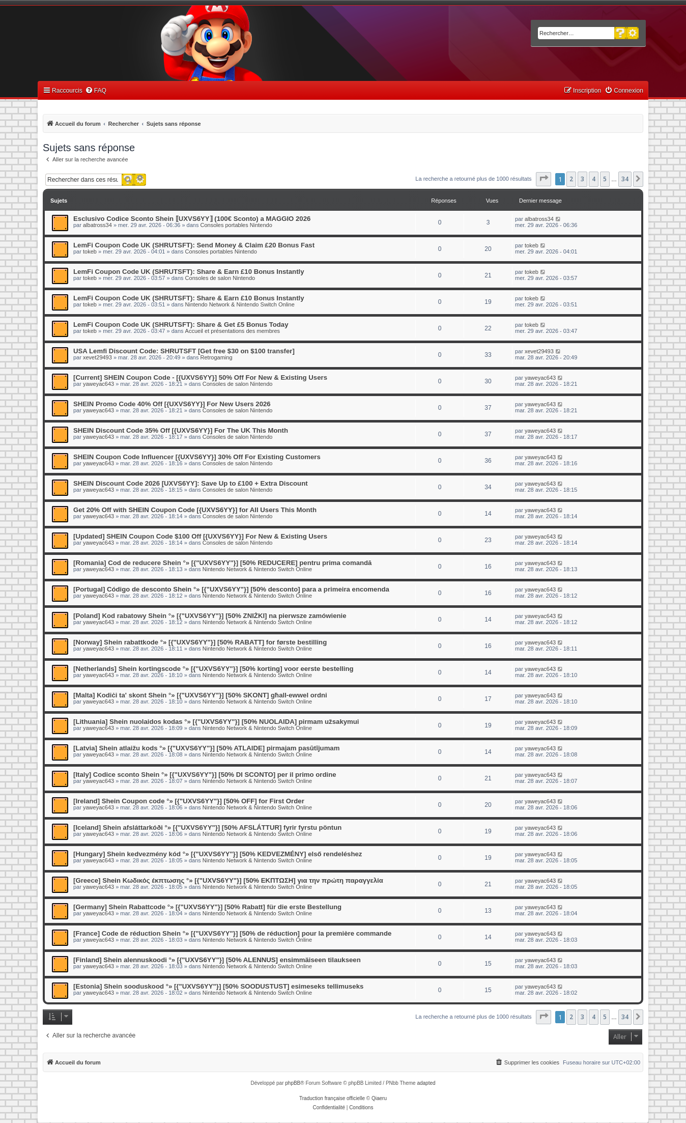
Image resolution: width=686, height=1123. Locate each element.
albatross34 (97, 225)
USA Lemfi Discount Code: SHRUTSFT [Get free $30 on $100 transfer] (184, 351)
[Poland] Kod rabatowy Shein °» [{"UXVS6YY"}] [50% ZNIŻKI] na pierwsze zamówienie (210, 616)
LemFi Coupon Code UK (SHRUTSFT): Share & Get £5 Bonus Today (181, 324)
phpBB (292, 1083)
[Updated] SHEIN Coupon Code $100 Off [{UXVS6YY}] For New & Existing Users (200, 536)
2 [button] (571, 179)
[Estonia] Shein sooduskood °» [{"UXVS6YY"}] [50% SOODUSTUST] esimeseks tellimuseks (218, 986)
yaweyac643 (98, 384)
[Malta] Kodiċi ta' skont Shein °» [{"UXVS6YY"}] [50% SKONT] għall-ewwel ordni (200, 695)
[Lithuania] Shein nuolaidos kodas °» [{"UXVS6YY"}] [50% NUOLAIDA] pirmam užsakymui (216, 721)
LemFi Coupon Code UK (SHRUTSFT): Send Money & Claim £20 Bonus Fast (194, 245)
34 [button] (624, 179)
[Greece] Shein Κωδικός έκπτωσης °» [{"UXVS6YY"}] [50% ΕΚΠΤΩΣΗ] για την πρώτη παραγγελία (228, 880)
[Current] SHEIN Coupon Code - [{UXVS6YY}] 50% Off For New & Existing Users (200, 377)
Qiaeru (379, 1098)
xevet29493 (97, 357)
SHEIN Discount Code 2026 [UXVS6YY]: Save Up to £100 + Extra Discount (190, 483)
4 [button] (593, 179)
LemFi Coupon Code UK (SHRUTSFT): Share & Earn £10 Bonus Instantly (188, 271)
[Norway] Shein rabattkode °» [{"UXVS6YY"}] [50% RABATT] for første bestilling (200, 642)
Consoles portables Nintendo (236, 225)
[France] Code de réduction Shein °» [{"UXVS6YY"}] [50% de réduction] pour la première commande (232, 933)
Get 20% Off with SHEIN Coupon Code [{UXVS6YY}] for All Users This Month (195, 510)
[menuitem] (95, 91)
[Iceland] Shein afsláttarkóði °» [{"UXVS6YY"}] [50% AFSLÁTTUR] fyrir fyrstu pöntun (207, 827)
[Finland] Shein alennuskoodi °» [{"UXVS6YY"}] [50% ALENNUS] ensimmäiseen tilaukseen (217, 960)
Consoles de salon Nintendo (220, 278)
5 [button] (605, 179)
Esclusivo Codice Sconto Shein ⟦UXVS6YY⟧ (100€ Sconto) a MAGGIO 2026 (191, 218)
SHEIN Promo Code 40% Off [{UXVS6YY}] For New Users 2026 (172, 404)
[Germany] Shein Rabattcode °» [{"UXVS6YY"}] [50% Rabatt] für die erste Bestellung (207, 907)
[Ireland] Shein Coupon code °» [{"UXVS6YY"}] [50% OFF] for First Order (188, 801)
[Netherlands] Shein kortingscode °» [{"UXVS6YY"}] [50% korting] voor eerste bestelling (213, 668)
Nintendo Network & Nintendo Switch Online (240, 304)
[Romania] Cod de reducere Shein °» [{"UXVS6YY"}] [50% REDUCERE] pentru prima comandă (222, 563)
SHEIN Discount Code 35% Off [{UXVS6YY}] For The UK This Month (180, 430)
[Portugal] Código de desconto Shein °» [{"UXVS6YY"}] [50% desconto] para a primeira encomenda (231, 589)
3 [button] (582, 179)
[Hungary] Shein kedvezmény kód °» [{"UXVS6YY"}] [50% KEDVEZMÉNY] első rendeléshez (217, 854)
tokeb (90, 251)
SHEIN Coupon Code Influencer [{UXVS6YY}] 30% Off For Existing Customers (197, 457)
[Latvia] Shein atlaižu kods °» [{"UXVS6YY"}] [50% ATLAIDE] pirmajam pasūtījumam (206, 748)
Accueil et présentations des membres (232, 331)
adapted (426, 1083)
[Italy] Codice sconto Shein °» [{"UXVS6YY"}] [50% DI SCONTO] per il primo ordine (204, 774)
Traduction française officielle (332, 1098)
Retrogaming (217, 357)
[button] (543, 179)
